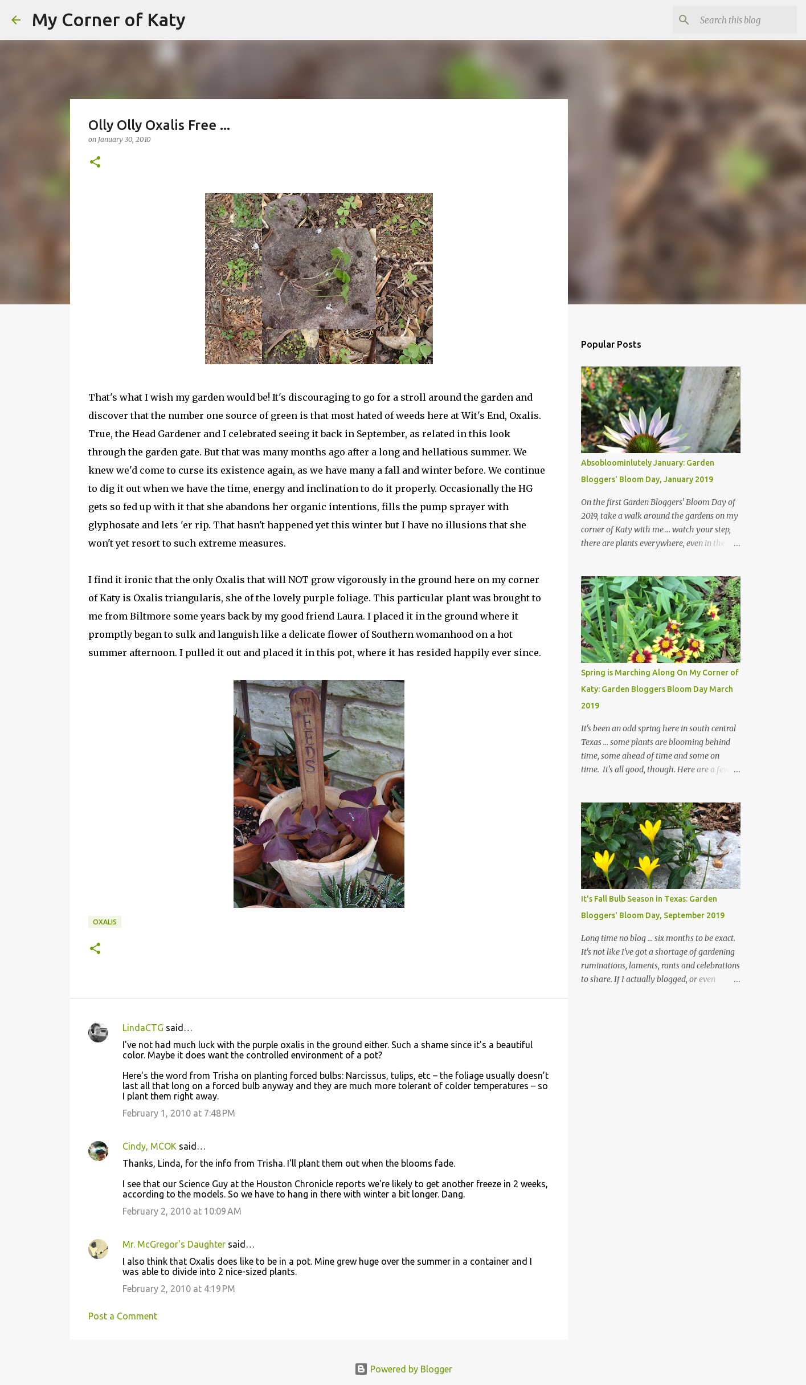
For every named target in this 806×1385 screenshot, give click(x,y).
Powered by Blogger (403, 1369)
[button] (95, 162)
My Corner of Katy (109, 19)
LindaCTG (142, 1028)
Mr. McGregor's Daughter (174, 1244)
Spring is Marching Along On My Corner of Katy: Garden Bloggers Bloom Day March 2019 (660, 689)
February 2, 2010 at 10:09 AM (182, 1211)
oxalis (105, 922)
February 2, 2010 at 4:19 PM (178, 1289)
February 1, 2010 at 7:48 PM (178, 1113)
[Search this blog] (737, 20)
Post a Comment (122, 1316)
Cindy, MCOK (149, 1146)
